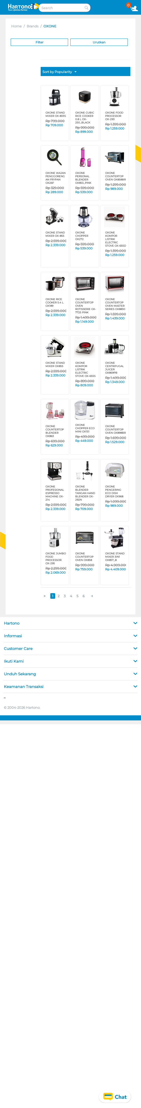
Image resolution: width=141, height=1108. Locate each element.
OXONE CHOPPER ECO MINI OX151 (85, 428)
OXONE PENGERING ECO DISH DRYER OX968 (114, 491)
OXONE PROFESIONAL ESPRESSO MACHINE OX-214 (54, 493)
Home (16, 26)
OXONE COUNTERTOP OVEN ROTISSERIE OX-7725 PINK (85, 306)
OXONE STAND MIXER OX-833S (55, 114)
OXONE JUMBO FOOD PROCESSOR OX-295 (55, 558)
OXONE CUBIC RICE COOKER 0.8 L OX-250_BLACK (84, 117)
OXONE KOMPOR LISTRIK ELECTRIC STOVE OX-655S (85, 369)
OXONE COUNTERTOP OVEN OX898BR (115, 429)
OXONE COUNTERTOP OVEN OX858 (84, 557)
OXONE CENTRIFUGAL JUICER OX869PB (114, 367)
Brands (32, 26)
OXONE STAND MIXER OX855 (55, 364)
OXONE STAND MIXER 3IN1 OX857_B (114, 557)
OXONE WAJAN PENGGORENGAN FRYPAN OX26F (55, 178)
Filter (39, 42)
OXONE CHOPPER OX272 (81, 236)
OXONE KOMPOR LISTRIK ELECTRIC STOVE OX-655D (115, 239)
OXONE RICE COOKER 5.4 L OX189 (54, 302)
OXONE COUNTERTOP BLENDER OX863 (54, 431)
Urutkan (99, 42)
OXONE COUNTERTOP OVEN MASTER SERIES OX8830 (115, 304)
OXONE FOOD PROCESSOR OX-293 (114, 116)
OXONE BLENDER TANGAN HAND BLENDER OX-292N (85, 493)
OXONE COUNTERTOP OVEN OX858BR (115, 176)
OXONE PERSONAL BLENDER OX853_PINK (83, 178)
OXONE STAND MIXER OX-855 (55, 234)
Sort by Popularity (59, 72)
